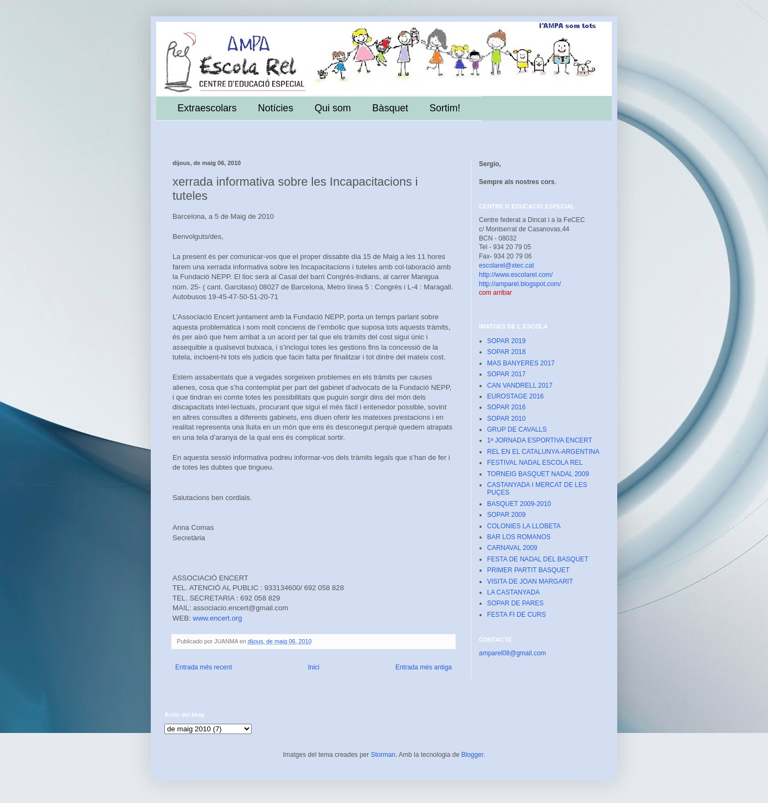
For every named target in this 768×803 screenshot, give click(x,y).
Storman (383, 754)
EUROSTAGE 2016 (515, 396)
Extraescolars (206, 108)
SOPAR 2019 (506, 341)
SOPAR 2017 (506, 374)
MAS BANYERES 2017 (521, 363)
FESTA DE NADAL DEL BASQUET (537, 559)
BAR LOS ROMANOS (519, 537)
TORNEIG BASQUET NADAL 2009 (538, 474)
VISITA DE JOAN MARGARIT (530, 581)
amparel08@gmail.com (512, 653)
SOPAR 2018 (506, 352)
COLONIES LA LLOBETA (524, 526)
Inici (313, 667)
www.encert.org (217, 618)
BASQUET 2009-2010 (519, 504)
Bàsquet (390, 108)
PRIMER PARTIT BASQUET (528, 570)
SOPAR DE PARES (515, 603)
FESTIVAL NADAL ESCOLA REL (535, 462)
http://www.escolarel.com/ (516, 275)
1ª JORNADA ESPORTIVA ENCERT (539, 440)
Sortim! (445, 108)
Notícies (275, 108)
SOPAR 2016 (506, 407)
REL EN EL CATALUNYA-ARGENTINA (543, 452)
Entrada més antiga (423, 667)
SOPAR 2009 (506, 515)
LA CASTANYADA (513, 592)
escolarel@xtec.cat (506, 265)
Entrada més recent (203, 667)
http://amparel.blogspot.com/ (520, 284)
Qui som (333, 108)
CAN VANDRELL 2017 (520, 385)
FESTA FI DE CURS (516, 614)
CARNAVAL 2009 (512, 548)
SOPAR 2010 (506, 418)
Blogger (472, 754)
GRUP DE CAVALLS (517, 429)
